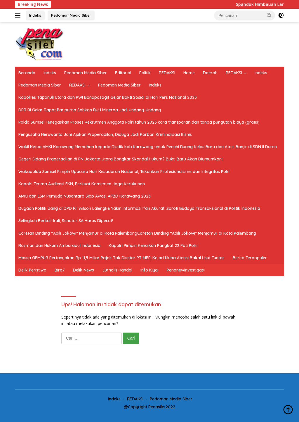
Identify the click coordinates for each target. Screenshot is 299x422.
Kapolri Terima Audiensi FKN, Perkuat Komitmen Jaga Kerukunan (81, 183)
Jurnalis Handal (117, 270)
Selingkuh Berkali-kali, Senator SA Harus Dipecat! (65, 220)
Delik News (83, 270)
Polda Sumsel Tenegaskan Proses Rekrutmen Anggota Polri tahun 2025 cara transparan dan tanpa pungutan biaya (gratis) (139, 122)
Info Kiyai (149, 270)
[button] (269, 15)
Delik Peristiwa (32, 270)
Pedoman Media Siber (71, 15)
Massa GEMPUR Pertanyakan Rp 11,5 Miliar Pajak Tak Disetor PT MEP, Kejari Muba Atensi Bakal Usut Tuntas (121, 257)
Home (189, 72)
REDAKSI (167, 72)
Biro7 (60, 270)
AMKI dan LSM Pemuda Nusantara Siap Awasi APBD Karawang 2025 (84, 196)
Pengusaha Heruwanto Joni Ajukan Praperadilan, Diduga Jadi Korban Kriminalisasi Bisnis (105, 134)
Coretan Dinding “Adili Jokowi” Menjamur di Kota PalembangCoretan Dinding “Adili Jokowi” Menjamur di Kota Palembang (137, 233)
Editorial (123, 72)
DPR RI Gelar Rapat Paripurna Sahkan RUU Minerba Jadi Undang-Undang (89, 110)
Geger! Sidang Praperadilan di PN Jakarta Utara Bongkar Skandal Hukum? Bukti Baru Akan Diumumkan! (120, 159)
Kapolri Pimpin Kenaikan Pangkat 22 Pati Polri (153, 245)
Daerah (210, 72)
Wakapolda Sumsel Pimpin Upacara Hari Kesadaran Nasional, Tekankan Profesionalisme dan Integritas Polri (124, 171)
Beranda (26, 72)
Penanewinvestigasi (186, 270)
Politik (145, 72)
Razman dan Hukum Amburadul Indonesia (59, 245)
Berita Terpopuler (250, 257)
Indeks (35, 15)
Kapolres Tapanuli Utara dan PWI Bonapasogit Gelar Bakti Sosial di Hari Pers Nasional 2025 (107, 97)
